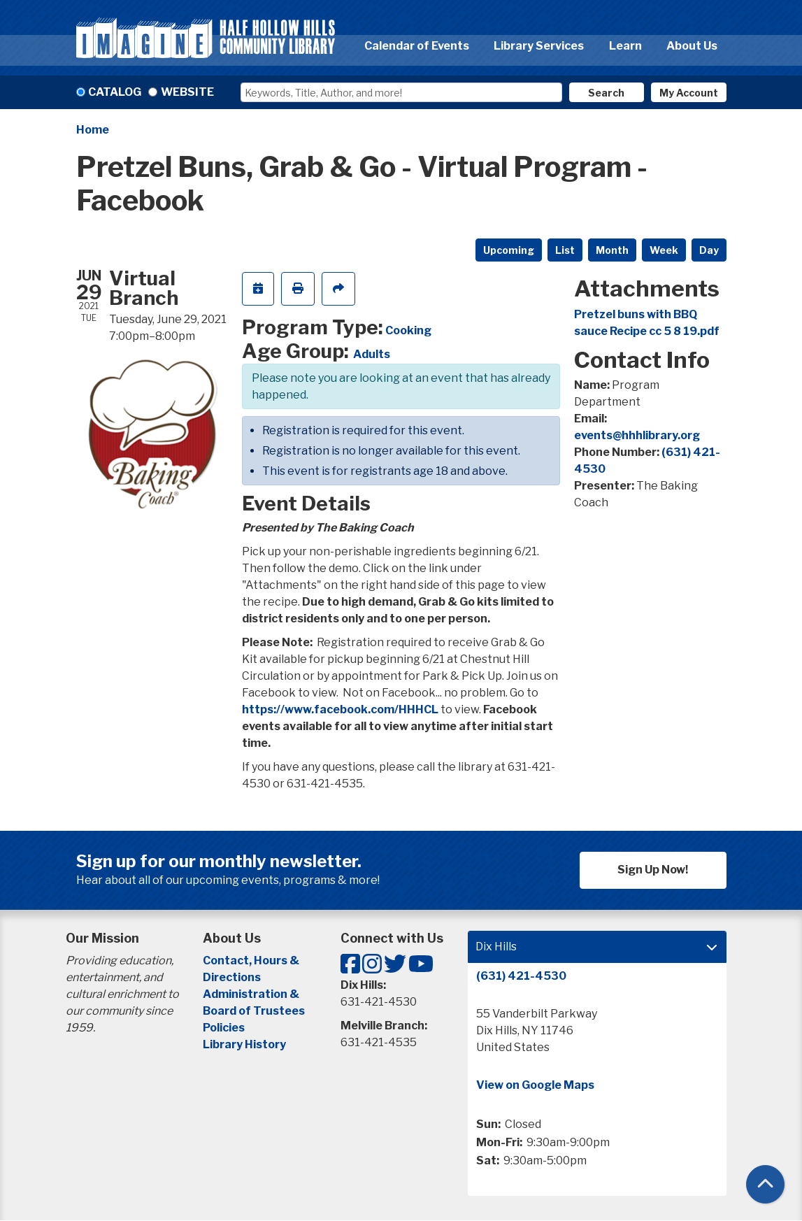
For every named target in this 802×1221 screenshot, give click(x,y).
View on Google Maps (535, 1085)
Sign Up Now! (652, 869)
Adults (371, 354)
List (565, 250)
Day (709, 250)
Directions (232, 977)
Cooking (408, 330)
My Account (688, 93)
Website (187, 92)
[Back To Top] (765, 1184)
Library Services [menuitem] (539, 45)
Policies (224, 1027)
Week (664, 250)
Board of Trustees (254, 1010)
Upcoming (508, 250)
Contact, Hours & (252, 960)
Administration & (252, 994)
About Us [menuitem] (691, 45)
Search (606, 93)
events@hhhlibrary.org (637, 435)
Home (92, 129)
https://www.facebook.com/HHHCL (340, 709)
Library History (244, 1044)
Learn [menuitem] (625, 45)
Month (612, 250)
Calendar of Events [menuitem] (416, 45)
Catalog (114, 92)
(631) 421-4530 (521, 976)
